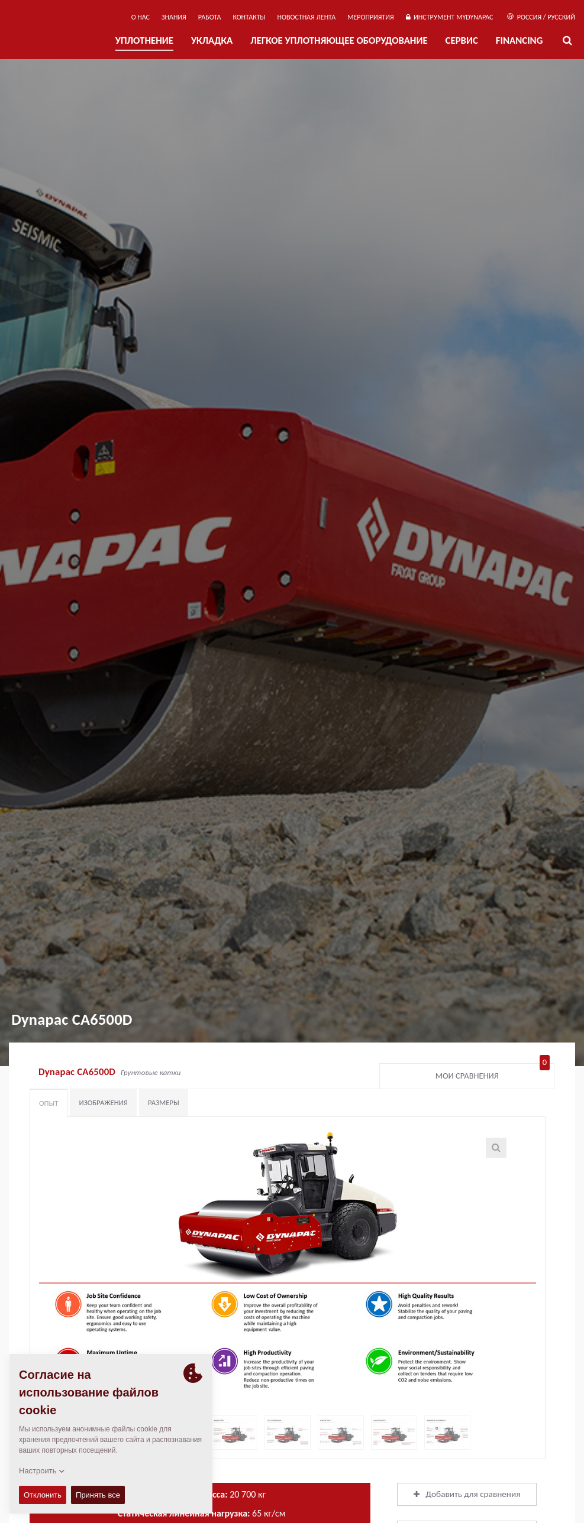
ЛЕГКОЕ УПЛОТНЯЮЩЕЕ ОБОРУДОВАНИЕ (338, 40)
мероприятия (370, 17)
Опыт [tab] (48, 1103)
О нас (140, 17)
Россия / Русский (541, 17)
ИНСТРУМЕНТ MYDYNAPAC (449, 17)
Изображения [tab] (103, 1102)
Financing (519, 40)
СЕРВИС (462, 40)
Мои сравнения (492, 1073)
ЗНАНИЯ (174, 17)
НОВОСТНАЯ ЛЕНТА (307, 17)
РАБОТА (209, 17)
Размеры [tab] (163, 1102)
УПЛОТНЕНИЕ (144, 40)
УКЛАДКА (212, 40)
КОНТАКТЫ (249, 17)
